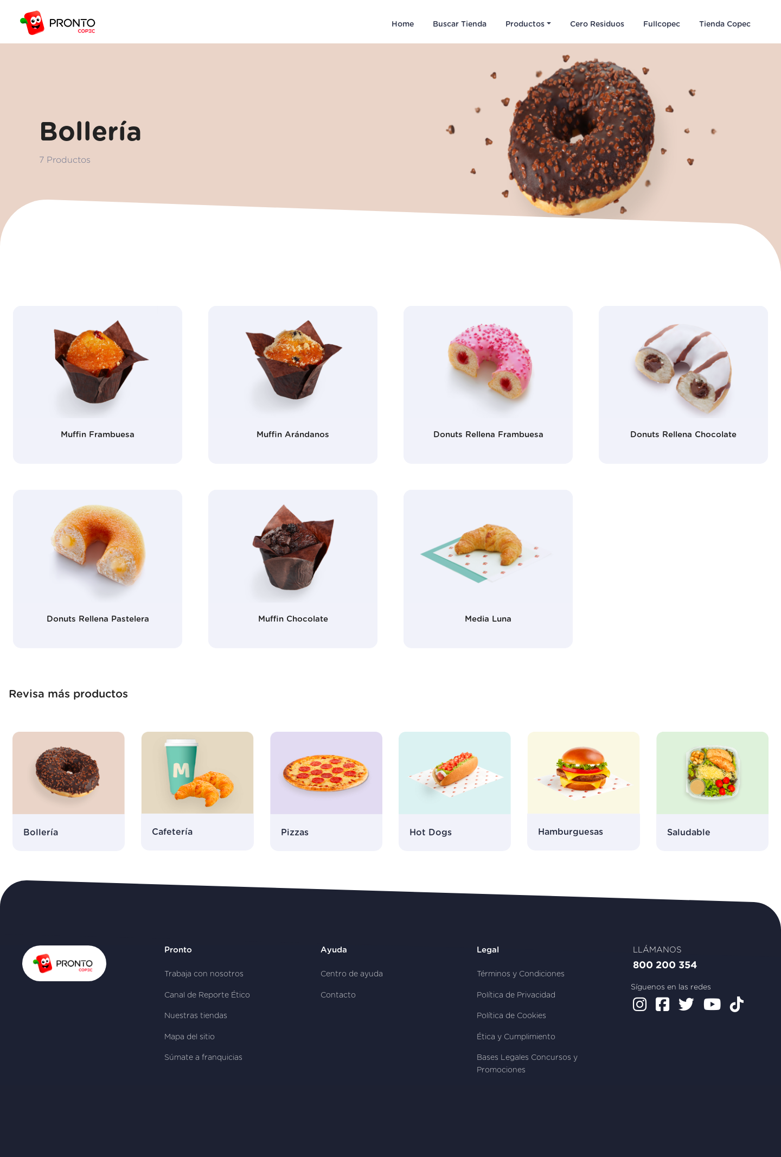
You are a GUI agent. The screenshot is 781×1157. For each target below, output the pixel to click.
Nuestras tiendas (195, 1016)
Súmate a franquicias (203, 1058)
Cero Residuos (597, 24)
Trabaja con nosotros (204, 974)
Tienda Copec (725, 24)
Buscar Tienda (459, 24)
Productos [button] (525, 24)
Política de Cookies (511, 1016)
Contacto (338, 995)
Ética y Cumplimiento (516, 1037)
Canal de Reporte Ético (207, 995)
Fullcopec (661, 24)
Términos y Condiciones (521, 974)
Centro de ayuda (352, 974)
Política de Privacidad (516, 995)
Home (403, 24)
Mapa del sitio (189, 1037)
